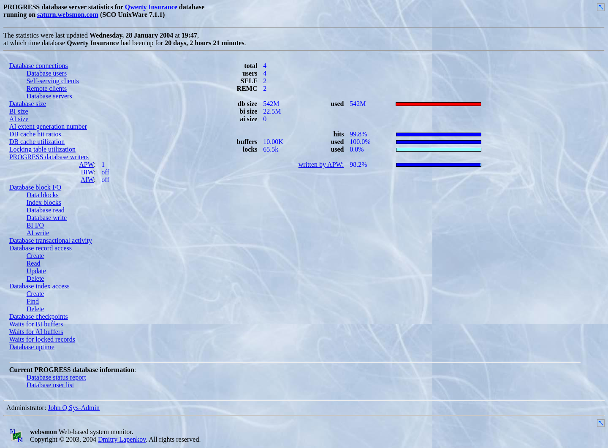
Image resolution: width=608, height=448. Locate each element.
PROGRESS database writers (49, 156)
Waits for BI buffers (36, 324)
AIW (87, 179)
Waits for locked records (42, 339)
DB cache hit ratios (35, 134)
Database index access (39, 286)
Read (34, 263)
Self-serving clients (53, 80)
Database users (47, 73)
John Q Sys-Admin (74, 407)
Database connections (38, 65)
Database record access (40, 248)
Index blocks (44, 202)
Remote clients (47, 88)
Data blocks (43, 194)
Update (36, 270)
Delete (35, 278)
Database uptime (31, 346)
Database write (47, 217)
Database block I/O (35, 187)
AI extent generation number (48, 126)
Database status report (56, 377)
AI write (38, 232)
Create (35, 255)
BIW (87, 172)
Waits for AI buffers (36, 331)
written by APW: (321, 164)
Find (33, 301)
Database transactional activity (50, 240)
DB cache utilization (37, 141)
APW (86, 164)
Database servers (49, 96)
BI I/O (35, 225)
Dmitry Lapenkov (122, 439)
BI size (18, 111)
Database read (46, 210)
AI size (19, 118)
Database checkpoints (38, 316)
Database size (27, 103)
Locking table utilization (42, 149)
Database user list (50, 384)
